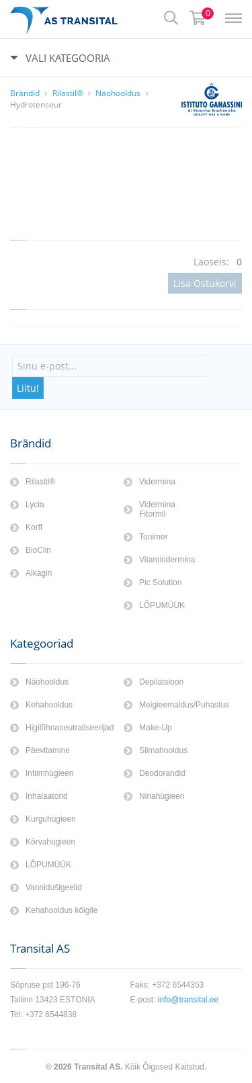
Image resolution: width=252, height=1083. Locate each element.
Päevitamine (48, 750)
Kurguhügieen (51, 819)
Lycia (35, 504)
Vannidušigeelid (54, 887)
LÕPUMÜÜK (162, 605)
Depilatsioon (161, 682)
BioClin (38, 550)
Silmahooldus (163, 750)
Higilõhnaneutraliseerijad (70, 727)
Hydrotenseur (36, 104)
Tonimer (153, 537)
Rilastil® (67, 93)
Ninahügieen (161, 796)
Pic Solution (160, 582)
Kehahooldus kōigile (61, 910)
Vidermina (157, 481)
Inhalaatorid (47, 796)
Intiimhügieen (49, 773)
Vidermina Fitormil (157, 509)
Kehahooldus (49, 704)
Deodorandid (162, 773)
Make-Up (155, 727)
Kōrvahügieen (50, 842)
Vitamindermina (167, 559)
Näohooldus (117, 93)
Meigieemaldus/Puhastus (184, 704)
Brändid (25, 93)
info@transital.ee (188, 999)
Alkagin (39, 573)
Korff (34, 527)
